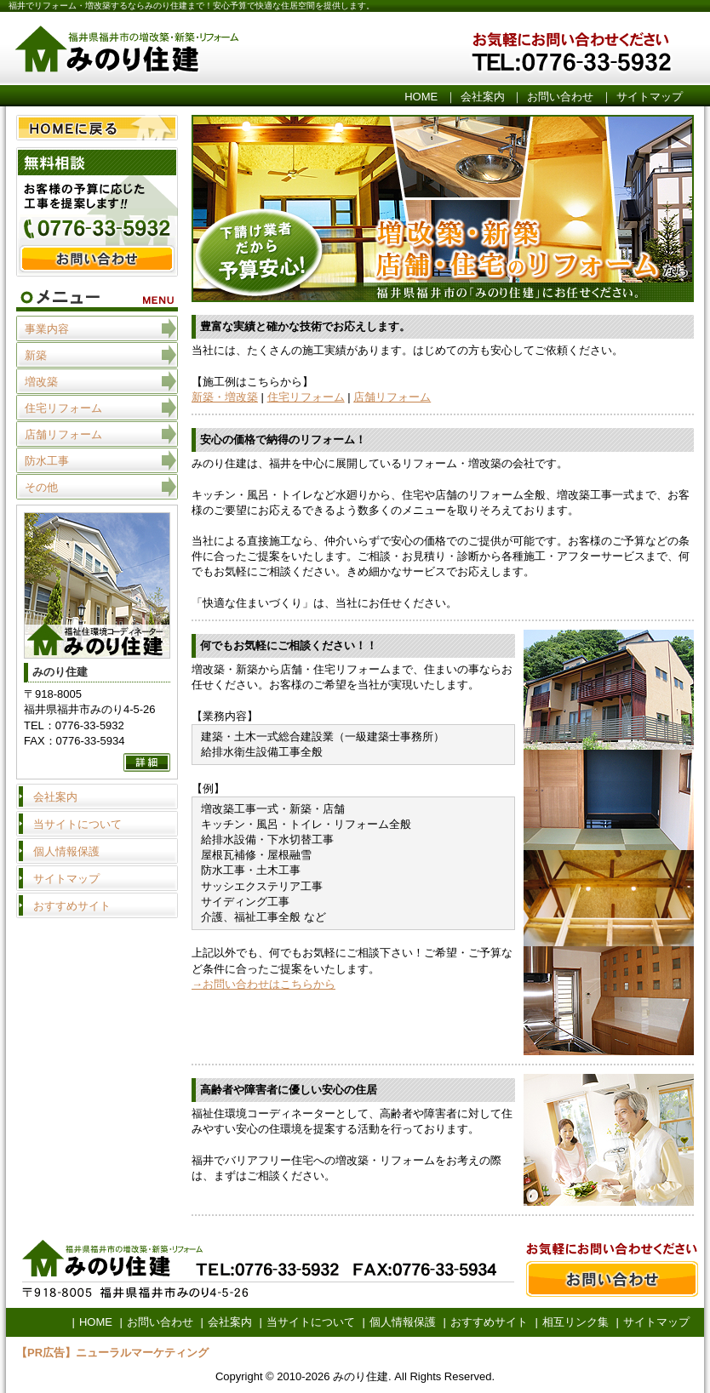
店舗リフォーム (392, 397)
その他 (41, 487)
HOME (421, 96)
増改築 (41, 381)
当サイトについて (77, 824)
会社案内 (483, 96)
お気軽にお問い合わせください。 (602, 50)
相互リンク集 (575, 1322)
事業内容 (47, 329)
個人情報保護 (66, 851)
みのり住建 (219, 50)
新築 (36, 355)
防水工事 (47, 460)
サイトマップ (649, 96)
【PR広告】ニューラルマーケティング (112, 1352)
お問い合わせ (560, 96)
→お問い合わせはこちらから (263, 984)
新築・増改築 (225, 397)
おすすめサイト (72, 905)
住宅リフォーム (306, 397)
